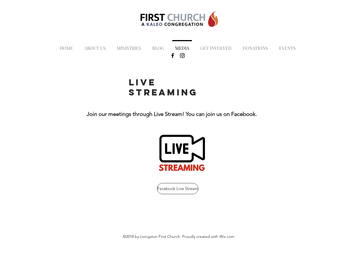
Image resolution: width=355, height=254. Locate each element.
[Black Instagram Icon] (182, 55)
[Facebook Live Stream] (177, 188)
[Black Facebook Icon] (172, 55)
